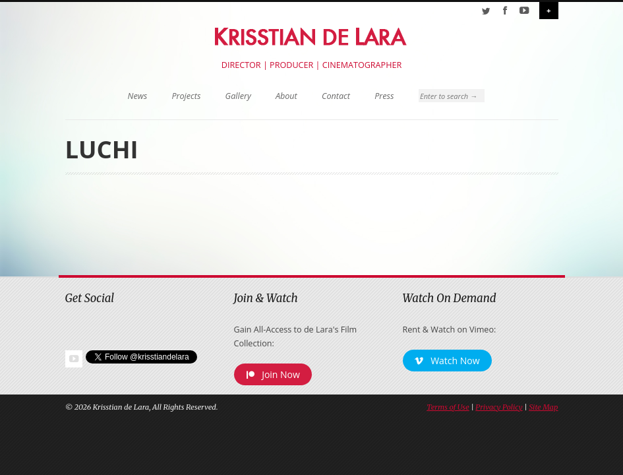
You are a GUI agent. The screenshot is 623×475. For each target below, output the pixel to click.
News (138, 96)
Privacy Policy (498, 407)
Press (384, 96)
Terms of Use (448, 407)
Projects (185, 96)
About (286, 96)
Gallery (238, 96)
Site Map (543, 407)
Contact (336, 96)
